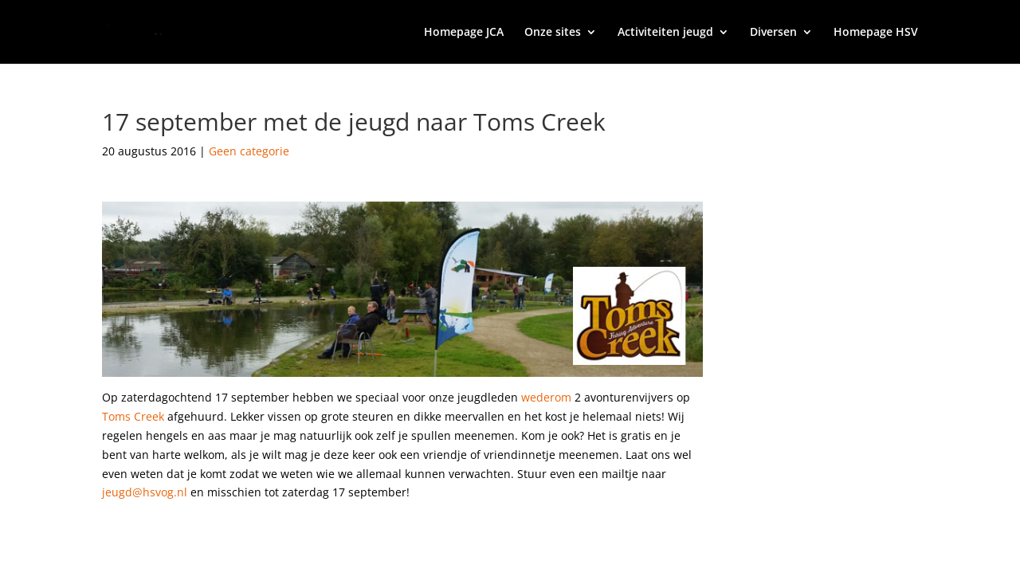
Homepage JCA (464, 32)
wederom (546, 397)
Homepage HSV (876, 32)
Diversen (773, 32)
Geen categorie (249, 151)
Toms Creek (133, 416)
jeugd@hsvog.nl (144, 492)
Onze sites (552, 32)
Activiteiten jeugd (665, 32)
